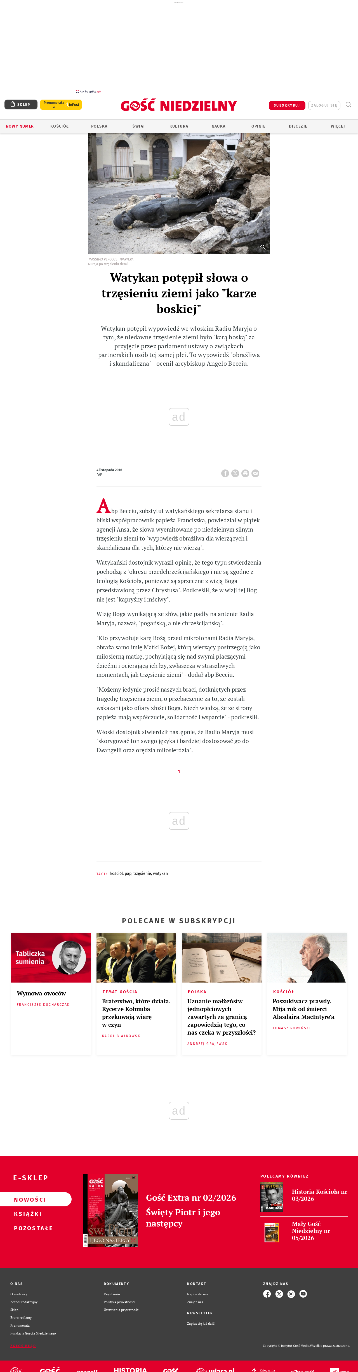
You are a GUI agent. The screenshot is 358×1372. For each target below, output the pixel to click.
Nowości (27, 1196)
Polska (99, 123)
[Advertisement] (179, 47)
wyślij (256, 468)
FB (226, 468)
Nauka (219, 123)
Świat (139, 123)
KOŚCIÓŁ (116, 870)
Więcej (338, 123)
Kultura (179, 123)
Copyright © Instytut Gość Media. (286, 1343)
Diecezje (298, 123)
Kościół (59, 123)
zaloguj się (324, 102)
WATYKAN (160, 870)
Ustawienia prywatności (122, 1306)
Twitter (236, 468)
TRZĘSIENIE (142, 870)
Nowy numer (20, 123)
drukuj (246, 468)
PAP (128, 870)
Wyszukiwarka (348, 102)
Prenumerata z (54, 101)
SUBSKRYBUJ (287, 102)
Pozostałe (27, 1225)
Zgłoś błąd (23, 1343)
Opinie (258, 123)
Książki (27, 1210)
